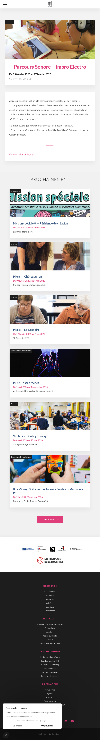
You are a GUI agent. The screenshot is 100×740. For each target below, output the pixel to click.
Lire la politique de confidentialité (19, 717)
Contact (50, 697)
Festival (50, 639)
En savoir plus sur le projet (22, 154)
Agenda (50, 693)
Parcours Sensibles (50, 672)
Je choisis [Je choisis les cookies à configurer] (17, 726)
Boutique (50, 607)
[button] (6, 735)
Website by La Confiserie (50, 734)
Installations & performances (50, 624)
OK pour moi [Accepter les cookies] (47, 726)
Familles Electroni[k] (50, 661)
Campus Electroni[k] (50, 664)
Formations (50, 628)
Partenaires (50, 610)
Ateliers (49, 632)
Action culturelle (50, 636)
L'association (50, 591)
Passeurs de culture (50, 676)
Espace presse (50, 701)
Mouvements (50, 668)
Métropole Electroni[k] (50, 643)
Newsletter (50, 690)
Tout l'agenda (50, 519)
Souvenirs (50, 599)
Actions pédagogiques (50, 657)
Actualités (50, 595)
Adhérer (50, 603)
